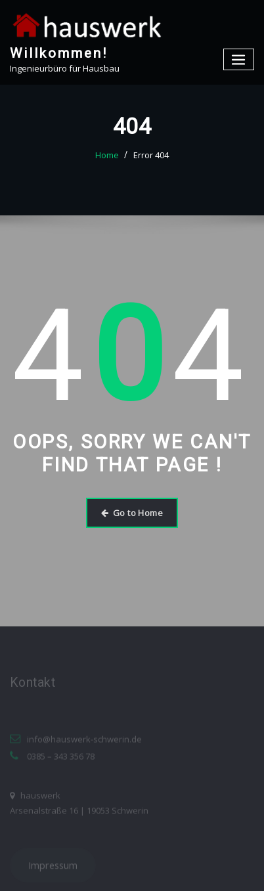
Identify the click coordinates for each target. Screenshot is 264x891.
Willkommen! (59, 53)
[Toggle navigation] (239, 59)
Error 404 (151, 155)
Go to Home (132, 513)
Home (107, 155)
